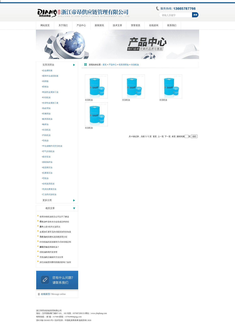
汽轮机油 (46, 135)
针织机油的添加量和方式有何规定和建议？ (55, 242)
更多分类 (47, 200)
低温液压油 (47, 167)
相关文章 (50, 208)
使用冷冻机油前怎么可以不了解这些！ (54, 217)
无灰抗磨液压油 (49, 189)
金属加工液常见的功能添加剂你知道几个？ (55, 232)
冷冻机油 (46, 130)
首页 (105, 65)
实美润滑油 (48, 65)
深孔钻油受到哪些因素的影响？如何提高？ (55, 263)
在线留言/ (53, 294)
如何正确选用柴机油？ (49, 247)
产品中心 (81, 25)
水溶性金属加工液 (50, 103)
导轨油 (45, 178)
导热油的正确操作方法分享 (51, 257)
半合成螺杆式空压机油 (52, 146)
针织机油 (46, 97)
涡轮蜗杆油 (47, 162)
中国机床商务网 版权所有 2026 (78, 320)
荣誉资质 (135, 25)
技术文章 (117, 25)
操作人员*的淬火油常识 (50, 227)
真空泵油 (46, 157)
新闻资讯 (99, 25)
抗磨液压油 (47, 173)
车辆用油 (46, 113)
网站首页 (45, 25)
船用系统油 (47, 119)
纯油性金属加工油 (50, 92)
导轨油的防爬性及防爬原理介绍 (53, 237)
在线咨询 (153, 25)
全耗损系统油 (48, 184)
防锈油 (45, 87)
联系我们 (171, 25)
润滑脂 (45, 81)
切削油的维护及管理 (48, 252)
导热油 (45, 140)
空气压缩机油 (48, 151)
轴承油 (45, 124)
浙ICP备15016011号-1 (45, 320)
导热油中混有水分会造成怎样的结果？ (54, 222)
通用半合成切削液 (50, 76)
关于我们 (63, 25)
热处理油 (46, 108)
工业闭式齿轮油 (49, 194)
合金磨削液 (47, 70)
